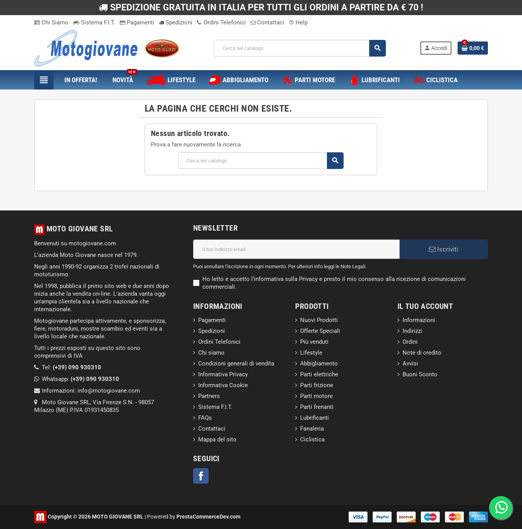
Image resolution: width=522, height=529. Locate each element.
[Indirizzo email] (296, 249)
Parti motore (316, 396)
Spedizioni (175, 22)
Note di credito (422, 352)
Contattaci (267, 22)
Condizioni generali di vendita (236, 363)
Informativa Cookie (223, 385)
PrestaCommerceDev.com (208, 516)
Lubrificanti (314, 417)
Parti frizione (316, 385)
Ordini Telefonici (221, 22)
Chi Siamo (51, 22)
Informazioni (419, 320)
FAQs (205, 417)
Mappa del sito (217, 439)
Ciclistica (312, 439)
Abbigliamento (319, 363)
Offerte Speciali (320, 330)
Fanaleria (312, 428)
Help (298, 22)
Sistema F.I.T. (94, 22)
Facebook (201, 476)
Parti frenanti (317, 406)
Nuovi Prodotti (319, 320)
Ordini (410, 341)
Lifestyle (311, 352)
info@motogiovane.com (109, 390)
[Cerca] (299, 48)
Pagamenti (137, 22)
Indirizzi (412, 330)
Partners (209, 396)
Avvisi (410, 363)
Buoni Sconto (420, 374)
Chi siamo (211, 352)
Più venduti (314, 341)
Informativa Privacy (223, 374)
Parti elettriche (319, 374)
